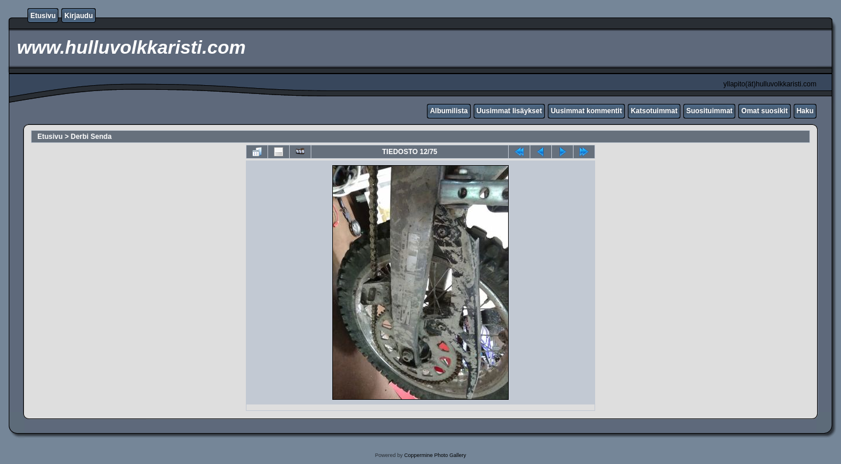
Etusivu (42, 16)
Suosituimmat (709, 111)
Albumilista (449, 111)
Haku (805, 111)
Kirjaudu (78, 16)
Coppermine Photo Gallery (435, 455)
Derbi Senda (91, 136)
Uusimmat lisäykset (509, 111)
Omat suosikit (764, 111)
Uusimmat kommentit (586, 111)
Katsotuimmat (654, 111)
